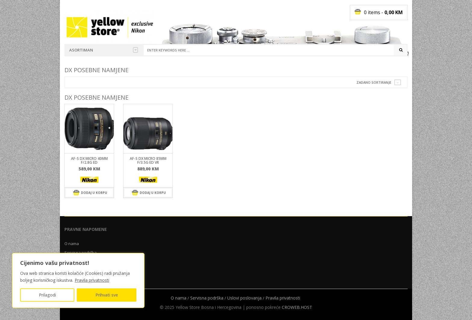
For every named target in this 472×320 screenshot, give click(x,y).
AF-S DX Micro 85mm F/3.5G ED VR (148, 160)
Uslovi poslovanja (244, 298)
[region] (78, 280)
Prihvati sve (106, 295)
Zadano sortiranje (373, 82)
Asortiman (103, 50)
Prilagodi (47, 295)
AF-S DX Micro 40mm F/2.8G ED (89, 160)
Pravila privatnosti (92, 280)
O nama (71, 243)
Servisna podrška (206, 298)
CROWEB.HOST (297, 307)
